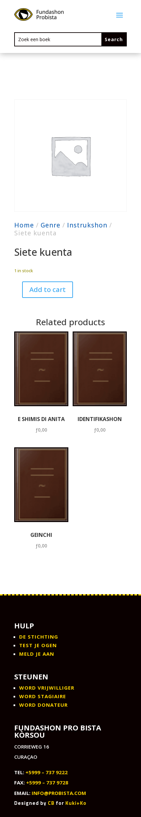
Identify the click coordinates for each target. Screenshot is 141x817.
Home (24, 225)
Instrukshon (87, 225)
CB (51, 803)
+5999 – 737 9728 (47, 782)
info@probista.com (59, 793)
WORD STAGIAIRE (42, 696)
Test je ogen (38, 645)
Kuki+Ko (76, 803)
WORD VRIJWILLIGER (46, 687)
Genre (50, 225)
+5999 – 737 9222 (46, 772)
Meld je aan (36, 653)
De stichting (38, 636)
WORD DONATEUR (43, 704)
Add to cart (47, 289)
